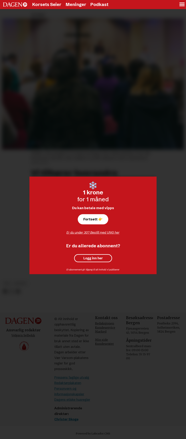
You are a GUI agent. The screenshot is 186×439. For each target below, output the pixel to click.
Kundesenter (104, 344)
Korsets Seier (46, 4)
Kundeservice (105, 327)
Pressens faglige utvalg (71, 377)
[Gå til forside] (15, 4)
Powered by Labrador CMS (93, 433)
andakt (20, 283)
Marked (100, 331)
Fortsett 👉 (93, 219)
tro (7, 283)
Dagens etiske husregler (72, 400)
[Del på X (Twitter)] (12, 291)
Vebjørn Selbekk (23, 335)
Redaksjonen (104, 323)
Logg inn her (93, 258)
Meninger (76, 4)
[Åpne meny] (182, 4)
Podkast (99, 4)
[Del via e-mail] (18, 291)
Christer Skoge (66, 419)
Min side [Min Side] (101, 340)
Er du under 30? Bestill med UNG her (93, 232)
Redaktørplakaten (67, 383)
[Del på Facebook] (5, 291)
